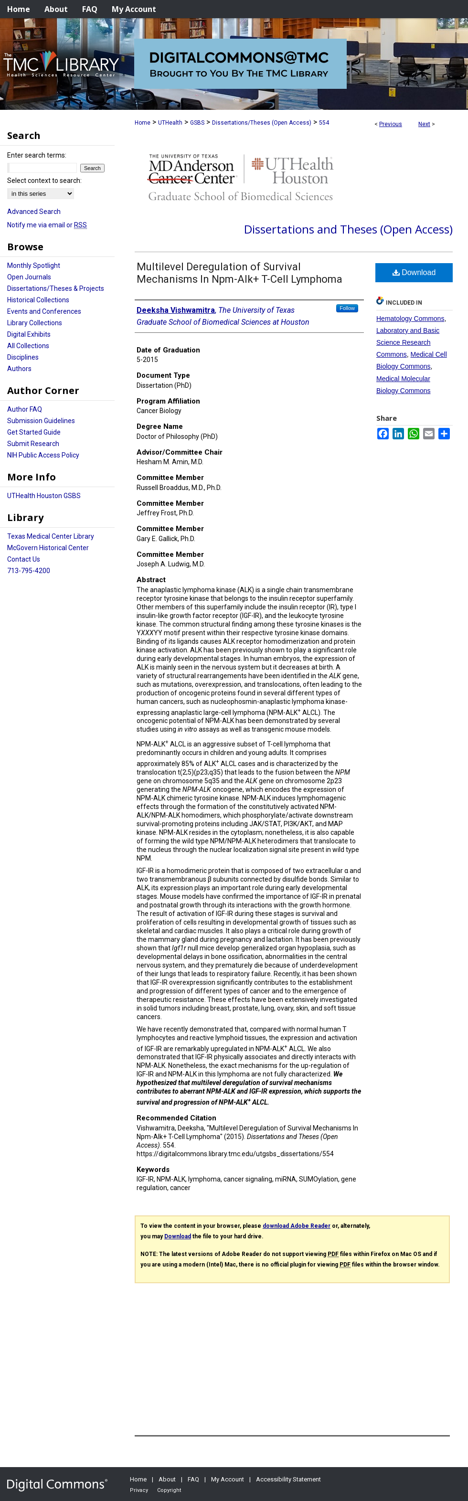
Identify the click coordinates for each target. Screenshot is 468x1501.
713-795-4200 (28, 571)
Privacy (139, 1490)
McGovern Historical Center (48, 548)
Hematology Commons (410, 318)
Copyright (169, 1490)
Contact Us (23, 559)
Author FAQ (24, 409)
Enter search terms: (36, 155)
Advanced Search (34, 211)
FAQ (193, 1479)
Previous (390, 124)
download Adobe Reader (296, 1226)
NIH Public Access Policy (43, 455)
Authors (19, 369)
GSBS (197, 122)
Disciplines (23, 357)
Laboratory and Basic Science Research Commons (407, 342)
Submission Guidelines (41, 421)
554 (324, 122)
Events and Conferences (44, 311)
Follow (347, 308)
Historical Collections (38, 300)
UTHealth (170, 122)
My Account (227, 1479)
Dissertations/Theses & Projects (55, 288)
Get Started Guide (34, 432)
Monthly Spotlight (33, 265)
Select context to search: (44, 180)
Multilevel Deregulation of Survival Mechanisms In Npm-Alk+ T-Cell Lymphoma (239, 273)
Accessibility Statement (288, 1479)
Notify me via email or (47, 225)
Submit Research (33, 443)
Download (414, 272)
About (167, 1479)
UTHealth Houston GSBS (44, 496)
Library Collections (34, 323)
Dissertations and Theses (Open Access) (348, 229)
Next (424, 124)
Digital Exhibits (29, 334)
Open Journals (29, 277)
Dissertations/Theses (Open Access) (261, 122)
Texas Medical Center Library (50, 536)
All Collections (28, 346)
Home (142, 122)
